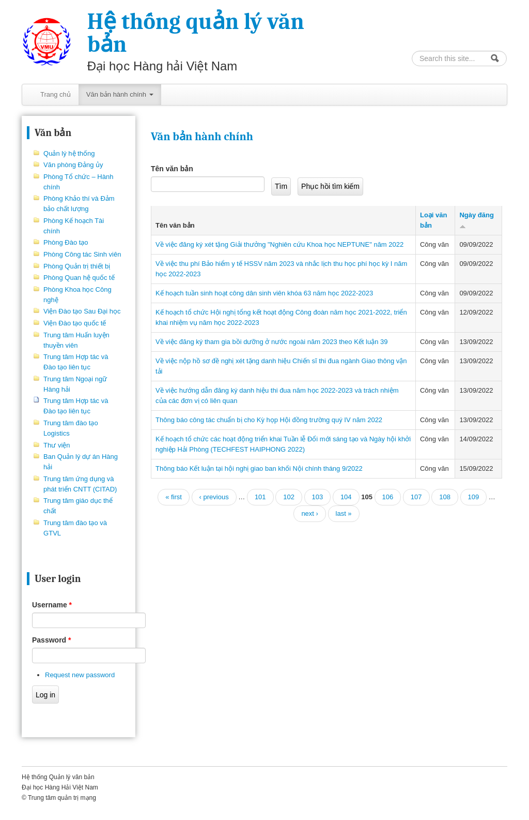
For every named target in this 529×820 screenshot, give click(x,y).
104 (346, 497)
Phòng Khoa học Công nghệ (77, 295)
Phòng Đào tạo (65, 242)
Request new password (80, 675)
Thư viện (56, 445)
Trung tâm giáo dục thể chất (78, 506)
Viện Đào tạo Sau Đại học (81, 311)
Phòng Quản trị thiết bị (76, 266)
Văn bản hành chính (119, 94)
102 (288, 497)
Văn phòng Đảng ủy (73, 165)
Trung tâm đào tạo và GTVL (75, 528)
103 (317, 497)
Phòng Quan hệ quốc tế (79, 277)
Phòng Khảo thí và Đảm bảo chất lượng (79, 204)
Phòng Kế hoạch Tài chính (73, 226)
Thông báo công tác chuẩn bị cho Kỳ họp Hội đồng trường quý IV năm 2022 (268, 420)
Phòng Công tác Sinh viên (82, 254)
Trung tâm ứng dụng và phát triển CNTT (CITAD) (80, 484)
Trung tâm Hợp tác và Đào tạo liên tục (75, 362)
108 (444, 497)
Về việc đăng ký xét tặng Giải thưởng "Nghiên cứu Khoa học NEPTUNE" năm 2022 (279, 244)
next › (309, 513)
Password (51, 640)
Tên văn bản (172, 169)
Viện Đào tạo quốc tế (74, 323)
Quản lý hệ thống (69, 153)
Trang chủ (55, 94)
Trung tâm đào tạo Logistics (70, 428)
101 (260, 497)
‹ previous (214, 497)
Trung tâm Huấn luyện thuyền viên (76, 340)
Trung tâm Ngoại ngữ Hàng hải (75, 384)
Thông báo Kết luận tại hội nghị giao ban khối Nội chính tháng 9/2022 (259, 468)
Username (52, 605)
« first (173, 497)
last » (344, 513)
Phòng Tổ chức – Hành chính (78, 182)
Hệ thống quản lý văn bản (195, 32)
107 (416, 497)
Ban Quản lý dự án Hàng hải (80, 462)
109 (473, 497)
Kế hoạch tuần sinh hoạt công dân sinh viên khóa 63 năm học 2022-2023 (264, 293)
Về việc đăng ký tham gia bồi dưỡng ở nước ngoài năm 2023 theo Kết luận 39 (271, 342)
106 (388, 497)
